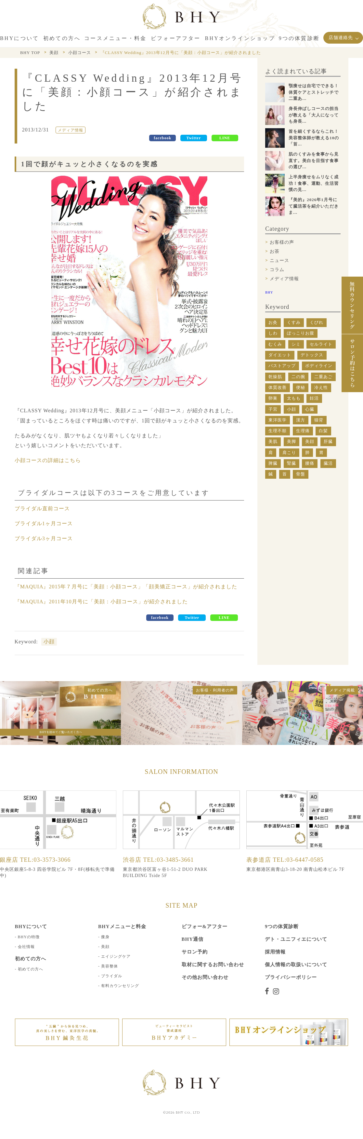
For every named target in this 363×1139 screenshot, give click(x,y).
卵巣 (273, 398)
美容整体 (109, 966)
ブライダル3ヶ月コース (44, 538)
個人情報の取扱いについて (296, 964)
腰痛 (309, 463)
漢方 (300, 420)
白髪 (323, 430)
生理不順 (277, 430)
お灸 (273, 322)
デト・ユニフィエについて (296, 939)
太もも (294, 398)
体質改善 (277, 387)
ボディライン (318, 365)
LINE (224, 138)
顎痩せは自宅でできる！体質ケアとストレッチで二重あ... (314, 92)
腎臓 (291, 463)
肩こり (289, 452)
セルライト (321, 344)
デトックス (312, 354)
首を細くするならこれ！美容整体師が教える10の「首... (314, 137)
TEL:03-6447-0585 (298, 860)
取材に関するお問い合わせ (213, 964)
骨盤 (300, 474)
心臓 (309, 409)
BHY (269, 292)
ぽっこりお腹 (300, 333)
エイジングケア (116, 956)
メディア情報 (284, 278)
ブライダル (111, 976)
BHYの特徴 (29, 937)
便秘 (300, 387)
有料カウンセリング (120, 985)
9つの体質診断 (282, 926)
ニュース (279, 260)
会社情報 (26, 946)
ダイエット (279, 354)
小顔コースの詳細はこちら (48, 460)
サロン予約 (195, 951)
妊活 (314, 398)
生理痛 (303, 430)
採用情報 (275, 951)
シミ (296, 344)
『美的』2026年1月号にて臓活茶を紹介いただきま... (314, 206)
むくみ (275, 344)
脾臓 (273, 463)
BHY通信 (193, 939)
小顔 (49, 641)
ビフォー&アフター (205, 926)
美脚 (291, 441)
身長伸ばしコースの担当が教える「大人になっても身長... (314, 115)
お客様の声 (282, 242)
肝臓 (328, 441)
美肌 (273, 441)
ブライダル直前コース (42, 508)
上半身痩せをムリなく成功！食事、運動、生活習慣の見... (314, 183)
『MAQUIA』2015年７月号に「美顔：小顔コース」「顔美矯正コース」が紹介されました (126, 586)
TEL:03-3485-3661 (168, 860)
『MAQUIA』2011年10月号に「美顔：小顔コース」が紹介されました (101, 601)
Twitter (194, 138)
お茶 (274, 251)
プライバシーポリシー (291, 977)
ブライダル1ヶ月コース (44, 523)
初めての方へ (30, 969)
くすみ (294, 322)
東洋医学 (277, 420)
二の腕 (298, 376)
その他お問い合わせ (205, 977)
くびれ (316, 322)
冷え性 (321, 387)
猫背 (318, 420)
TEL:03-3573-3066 (45, 860)
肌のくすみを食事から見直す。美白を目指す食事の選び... (314, 160)
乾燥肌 (275, 376)
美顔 (309, 441)
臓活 (328, 463)
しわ (273, 333)
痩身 (105, 937)
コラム (277, 269)
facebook (162, 138)
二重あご (323, 376)
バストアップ (282, 365)
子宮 (273, 409)
